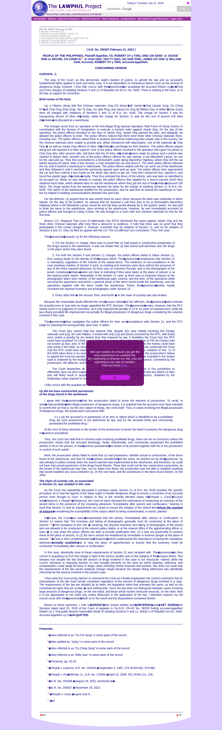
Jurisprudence (128, 19)
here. (124, 365)
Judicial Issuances (90, 19)
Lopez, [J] (72, 40)
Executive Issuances (69, 19)
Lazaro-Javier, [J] (80, 38)
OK (115, 377)
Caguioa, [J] (64, 36)
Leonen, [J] (72, 34)
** (178, 55)
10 (51, 524)
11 (50, 538)
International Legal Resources (153, 19)
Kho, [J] (71, 42)
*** (82, 58)
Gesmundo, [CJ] (57, 31)
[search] (139, 9)
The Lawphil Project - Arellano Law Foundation (60, 710)
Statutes (52, 19)
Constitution (39, 19)
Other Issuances (110, 19)
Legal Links (176, 19)
